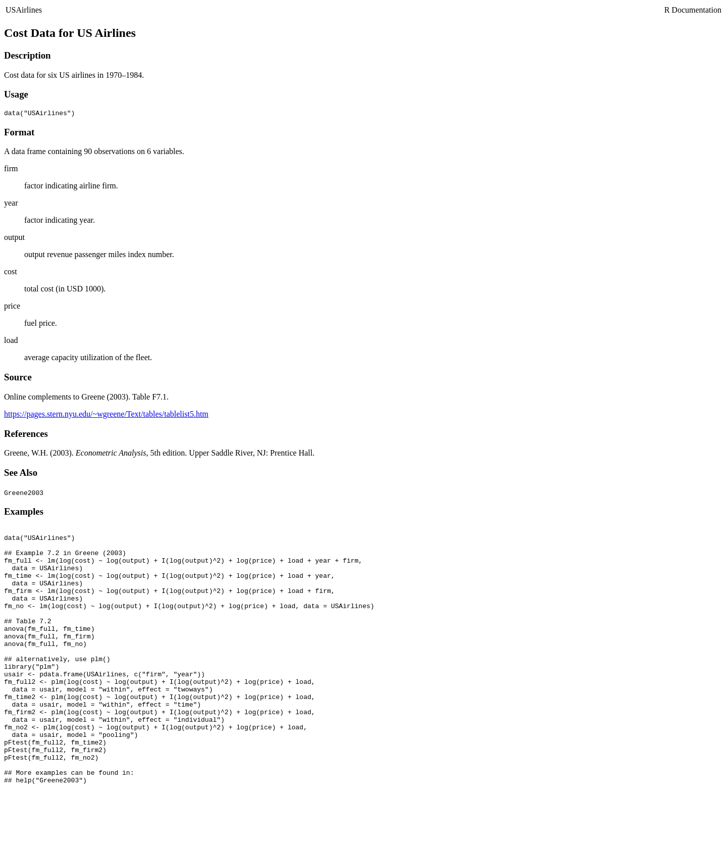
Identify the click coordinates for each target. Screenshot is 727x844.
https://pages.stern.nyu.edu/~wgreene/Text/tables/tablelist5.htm (106, 415)
